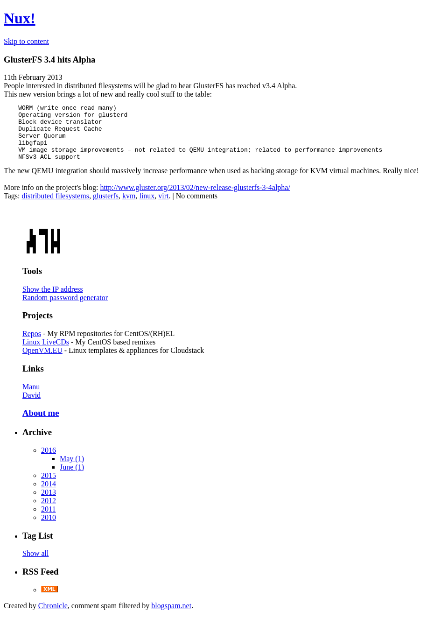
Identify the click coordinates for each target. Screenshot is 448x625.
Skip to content (26, 41)
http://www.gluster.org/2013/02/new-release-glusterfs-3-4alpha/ (195, 199)
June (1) (72, 478)
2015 (48, 487)
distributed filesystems (55, 207)
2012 (48, 512)
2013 (48, 503)
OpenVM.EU (42, 361)
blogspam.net (171, 617)
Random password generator (65, 309)
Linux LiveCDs (45, 353)
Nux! (19, 18)
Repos (31, 345)
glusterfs (106, 207)
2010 (48, 529)
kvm (128, 207)
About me (40, 424)
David (31, 406)
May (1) (72, 470)
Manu (31, 398)
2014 (48, 495)
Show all (35, 565)
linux (146, 207)
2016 (48, 461)
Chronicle (53, 617)
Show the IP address (52, 300)
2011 (48, 520)
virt (163, 207)
